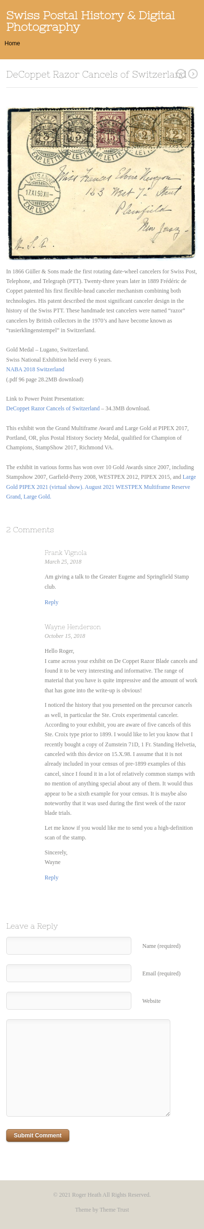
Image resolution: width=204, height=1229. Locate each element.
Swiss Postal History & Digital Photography (90, 21)
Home (12, 43)
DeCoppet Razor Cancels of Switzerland (53, 408)
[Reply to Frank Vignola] (52, 602)
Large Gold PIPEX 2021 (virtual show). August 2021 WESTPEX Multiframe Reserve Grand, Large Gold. (101, 486)
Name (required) (161, 946)
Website (151, 1001)
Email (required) (161, 973)
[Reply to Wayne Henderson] (52, 877)
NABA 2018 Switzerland (35, 369)
